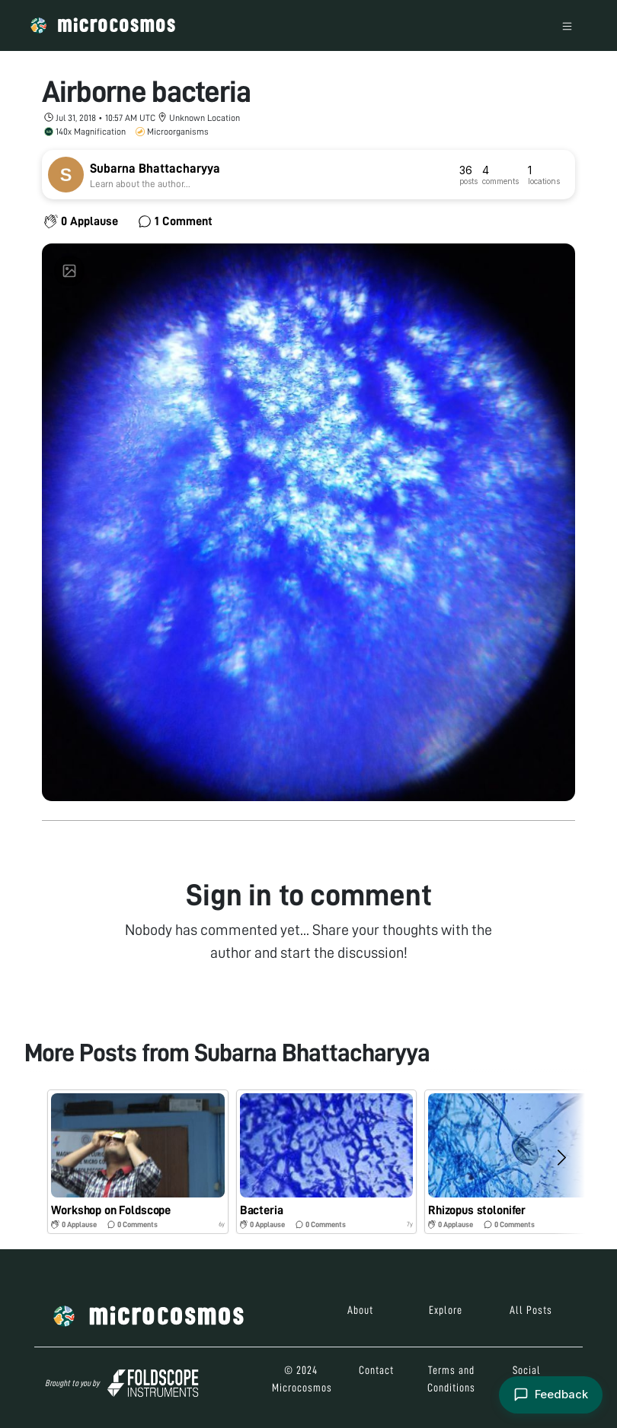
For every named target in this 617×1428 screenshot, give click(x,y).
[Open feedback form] (549, 1394)
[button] (137, 1162)
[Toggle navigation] (567, 25)
